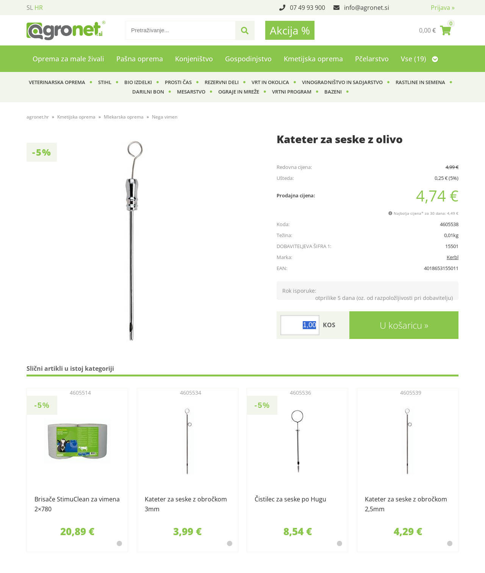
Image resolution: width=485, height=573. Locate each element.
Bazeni (333, 91)
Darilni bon (148, 91)
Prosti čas (178, 82)
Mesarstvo (191, 91)
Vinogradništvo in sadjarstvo (342, 82)
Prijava (443, 7)
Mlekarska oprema (124, 117)
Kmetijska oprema (313, 58)
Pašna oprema (139, 58)
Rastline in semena (420, 82)
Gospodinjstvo (248, 58)
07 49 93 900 (307, 7)
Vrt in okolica (270, 82)
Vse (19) (419, 58)
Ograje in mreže (238, 91)
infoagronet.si (366, 7)
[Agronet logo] (66, 30)
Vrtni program (291, 91)
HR (38, 7)
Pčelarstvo (372, 58)
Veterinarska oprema (57, 82)
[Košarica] (435, 30)
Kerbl (452, 257)
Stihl (104, 82)
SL (30, 7)
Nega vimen (164, 117)
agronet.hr (38, 117)
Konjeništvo (194, 58)
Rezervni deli (222, 82)
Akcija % (290, 30)
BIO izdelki (138, 82)
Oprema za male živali (68, 58)
